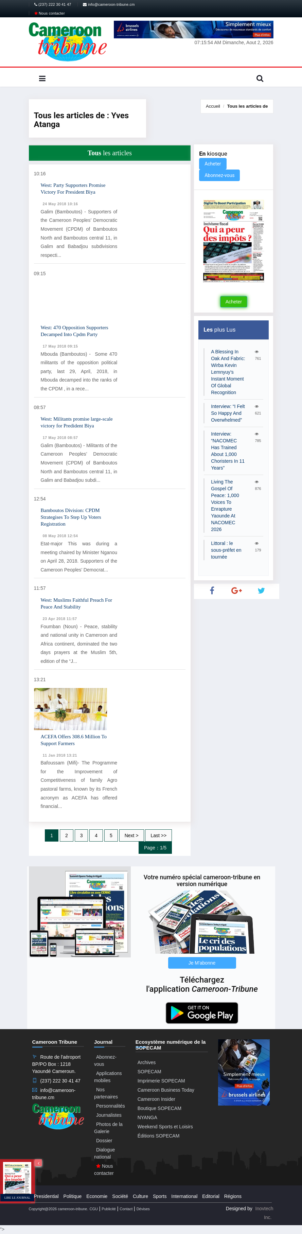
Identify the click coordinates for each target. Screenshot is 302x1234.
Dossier (104, 1140)
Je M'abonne (202, 963)
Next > (132, 835)
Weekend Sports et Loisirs (165, 1126)
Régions (233, 1196)
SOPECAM (149, 1071)
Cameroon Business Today (166, 1090)
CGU (93, 1209)
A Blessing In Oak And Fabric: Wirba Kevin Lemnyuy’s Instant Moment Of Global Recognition (228, 372)
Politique (73, 1196)
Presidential (46, 1196)
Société (120, 1196)
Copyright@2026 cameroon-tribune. (58, 1209)
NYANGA (147, 1117)
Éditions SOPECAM (159, 1136)
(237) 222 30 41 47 (52, 4)
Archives (147, 1062)
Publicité (109, 1209)
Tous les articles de (247, 106)
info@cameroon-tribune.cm (109, 4)
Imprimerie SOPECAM (161, 1080)
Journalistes (109, 1115)
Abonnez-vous (219, 175)
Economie (96, 1196)
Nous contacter (49, 13)
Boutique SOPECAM (159, 1108)
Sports (159, 1196)
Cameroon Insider (156, 1099)
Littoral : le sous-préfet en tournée (226, 550)
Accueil (213, 106)
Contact (126, 1209)
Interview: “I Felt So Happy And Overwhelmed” (228, 413)
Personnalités (110, 1106)
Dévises (143, 1209)
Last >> (158, 835)
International (184, 1196)
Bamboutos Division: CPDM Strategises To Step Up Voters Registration (71, 517)
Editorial (210, 1196)
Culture (140, 1196)
